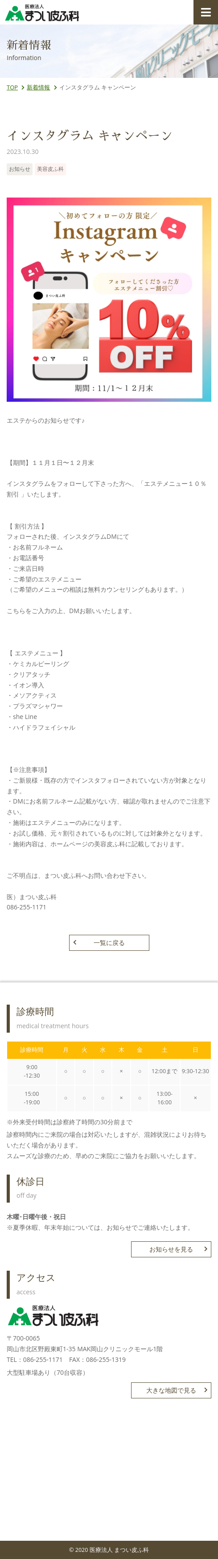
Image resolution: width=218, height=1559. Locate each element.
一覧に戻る (99, 942)
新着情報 (38, 87)
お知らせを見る (178, 1249)
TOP (12, 87)
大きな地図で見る (176, 1390)
